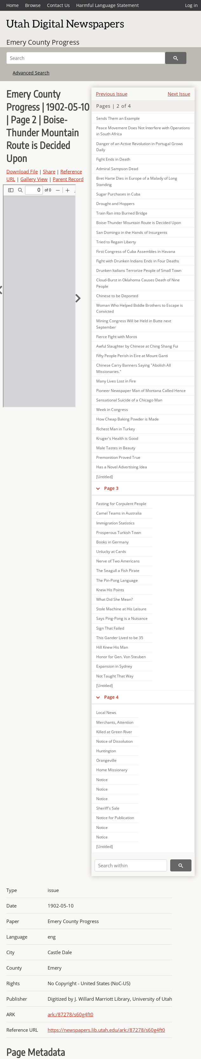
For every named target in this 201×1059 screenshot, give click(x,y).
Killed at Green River (114, 732)
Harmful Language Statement (107, 5)
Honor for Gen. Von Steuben (121, 656)
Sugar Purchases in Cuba (118, 194)
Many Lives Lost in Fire (116, 381)
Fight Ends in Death (113, 159)
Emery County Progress (42, 42)
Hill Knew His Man (112, 647)
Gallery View (34, 179)
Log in (191, 5)
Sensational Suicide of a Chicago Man (129, 400)
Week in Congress (112, 409)
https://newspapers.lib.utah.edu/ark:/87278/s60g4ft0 (106, 1030)
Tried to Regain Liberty (116, 242)
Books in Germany (112, 542)
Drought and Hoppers (115, 203)
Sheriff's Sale (107, 808)
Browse (33, 5)
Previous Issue (111, 94)
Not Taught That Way (114, 676)
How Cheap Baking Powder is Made (127, 419)
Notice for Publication (115, 817)
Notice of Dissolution (114, 741)
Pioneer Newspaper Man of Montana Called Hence (141, 390)
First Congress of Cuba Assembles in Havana (135, 251)
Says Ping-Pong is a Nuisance (122, 618)
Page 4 (111, 697)
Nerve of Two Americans (118, 561)
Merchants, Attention (114, 722)
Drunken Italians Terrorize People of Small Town (138, 270)
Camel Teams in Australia (119, 513)
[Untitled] (104, 476)
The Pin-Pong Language (117, 580)
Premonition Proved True (118, 457)
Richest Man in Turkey (115, 429)
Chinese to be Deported (117, 295)
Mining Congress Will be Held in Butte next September (133, 324)
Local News (106, 712)
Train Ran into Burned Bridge (121, 213)
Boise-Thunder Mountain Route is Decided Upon (138, 222)
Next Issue (179, 94)
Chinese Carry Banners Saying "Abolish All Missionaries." (133, 368)
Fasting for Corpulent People (121, 503)
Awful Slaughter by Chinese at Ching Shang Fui (137, 346)
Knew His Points (110, 590)
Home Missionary (111, 770)
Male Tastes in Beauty (115, 448)
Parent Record (68, 179)
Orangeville (106, 760)
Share (49, 171)
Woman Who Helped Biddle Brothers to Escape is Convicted (139, 308)
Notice (102, 779)
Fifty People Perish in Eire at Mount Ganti (132, 355)
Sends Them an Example (118, 118)
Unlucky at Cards (111, 551)
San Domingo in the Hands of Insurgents (131, 232)
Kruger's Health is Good (117, 438)
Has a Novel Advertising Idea (121, 467)
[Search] (85, 58)
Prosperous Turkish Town (118, 532)
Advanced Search (31, 73)
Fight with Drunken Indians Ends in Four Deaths (137, 261)
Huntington (106, 751)
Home (12, 5)
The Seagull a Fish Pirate (117, 570)
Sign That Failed (110, 628)
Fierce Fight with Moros (116, 336)
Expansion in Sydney (114, 666)
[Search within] (131, 865)
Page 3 (111, 488)
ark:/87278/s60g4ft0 (70, 1014)
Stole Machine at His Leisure (121, 609)
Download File (22, 171)
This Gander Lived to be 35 (119, 637)
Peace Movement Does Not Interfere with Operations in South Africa (143, 131)
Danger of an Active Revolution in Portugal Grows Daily (139, 146)
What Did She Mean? (114, 599)
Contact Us (58, 5)
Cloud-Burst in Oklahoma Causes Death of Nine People (138, 283)
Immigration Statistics (115, 523)
